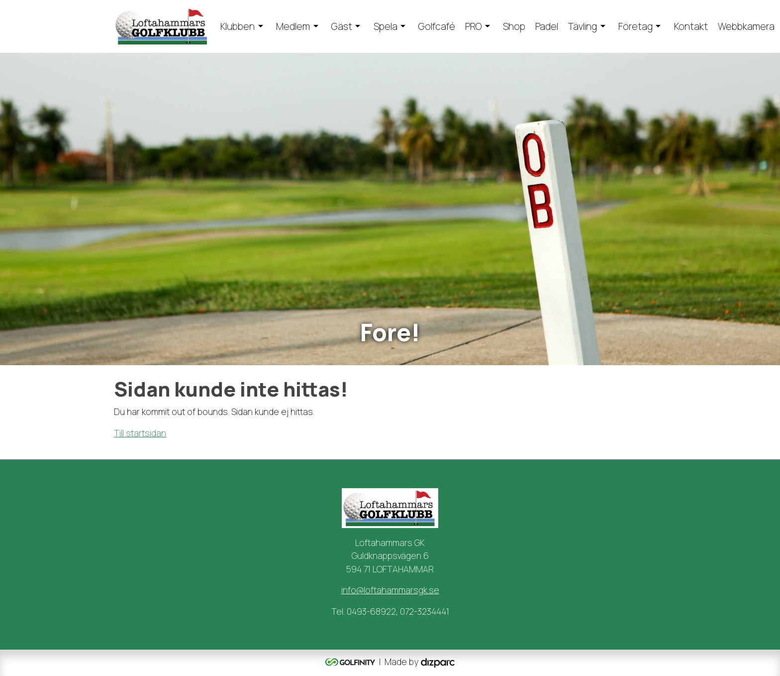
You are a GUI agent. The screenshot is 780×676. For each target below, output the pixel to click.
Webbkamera (746, 26)
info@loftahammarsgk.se (390, 590)
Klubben (237, 26)
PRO (473, 26)
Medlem (293, 26)
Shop (514, 26)
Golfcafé (436, 26)
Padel (546, 26)
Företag (635, 26)
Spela (385, 26)
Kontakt (691, 26)
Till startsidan (140, 433)
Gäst (341, 26)
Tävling (582, 26)
